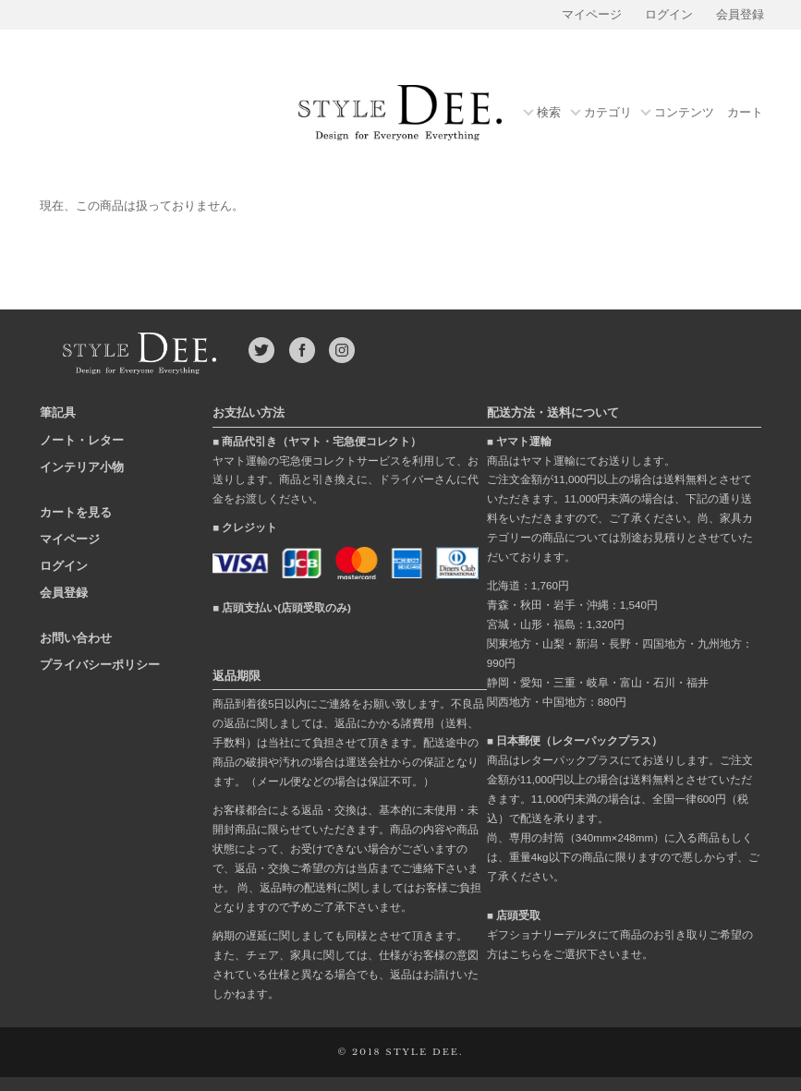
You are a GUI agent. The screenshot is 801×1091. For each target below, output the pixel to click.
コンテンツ (684, 113)
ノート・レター (82, 440)
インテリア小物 (82, 467)
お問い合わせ (76, 638)
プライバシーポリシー (100, 665)
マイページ (592, 14)
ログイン (669, 14)
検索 (549, 113)
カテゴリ (608, 113)
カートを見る (76, 512)
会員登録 (740, 14)
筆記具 (58, 412)
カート (745, 112)
